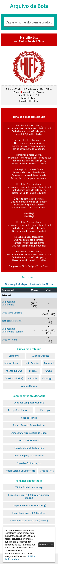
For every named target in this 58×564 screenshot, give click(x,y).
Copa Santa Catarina (12, 312)
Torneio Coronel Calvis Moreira (19, 470)
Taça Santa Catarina (11, 320)
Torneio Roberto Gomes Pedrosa (29, 425)
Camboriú (14, 355)
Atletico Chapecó (40, 355)
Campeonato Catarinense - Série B (12, 330)
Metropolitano (11, 363)
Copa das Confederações (29, 463)
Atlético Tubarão (14, 370)
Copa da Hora (47, 470)
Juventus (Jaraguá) (29, 385)
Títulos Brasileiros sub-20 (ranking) (29, 513)
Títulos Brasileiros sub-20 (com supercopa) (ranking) (29, 496)
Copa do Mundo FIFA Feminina (29, 448)
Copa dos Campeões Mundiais (29, 402)
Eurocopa (45, 410)
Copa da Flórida (29, 417)
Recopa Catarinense (18, 410)
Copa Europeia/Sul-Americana (29, 455)
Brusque (33, 370)
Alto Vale (32, 378)
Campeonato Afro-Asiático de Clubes (29, 432)
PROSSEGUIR (46, 544)
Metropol (49, 363)
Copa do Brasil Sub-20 (29, 440)
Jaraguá (48, 370)
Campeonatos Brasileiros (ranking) (29, 505)
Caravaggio (47, 378)
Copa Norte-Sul (9, 339)
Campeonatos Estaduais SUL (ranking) (29, 520)
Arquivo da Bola (29, 5)
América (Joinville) (14, 378)
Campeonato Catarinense (8, 303)
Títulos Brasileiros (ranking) (29, 487)
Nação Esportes (31, 363)
